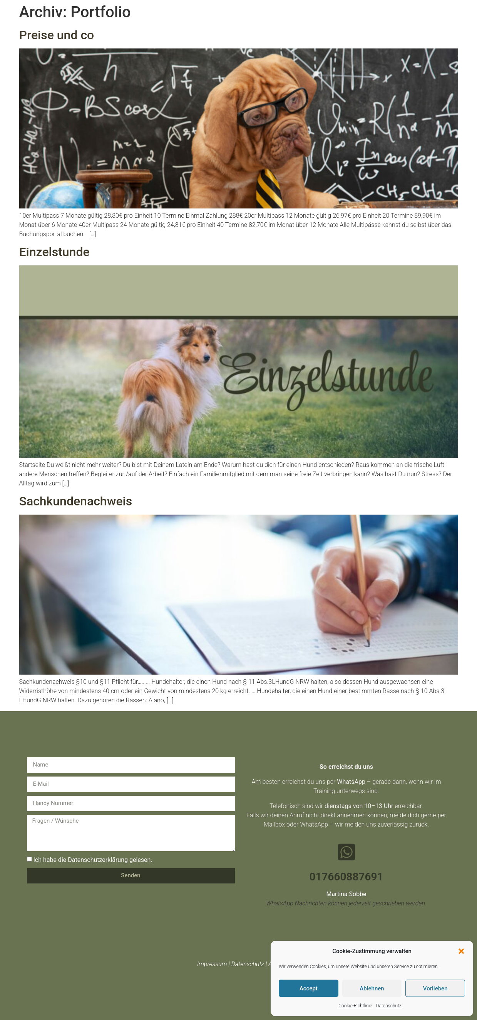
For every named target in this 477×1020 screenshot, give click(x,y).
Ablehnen (372, 988)
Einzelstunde (54, 252)
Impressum (212, 964)
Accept (309, 988)
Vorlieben (435, 988)
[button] (461, 951)
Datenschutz (389, 1005)
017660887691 (346, 876)
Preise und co (56, 35)
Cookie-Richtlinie (355, 1005)
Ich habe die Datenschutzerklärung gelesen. (92, 859)
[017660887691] (346, 852)
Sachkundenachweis (75, 501)
